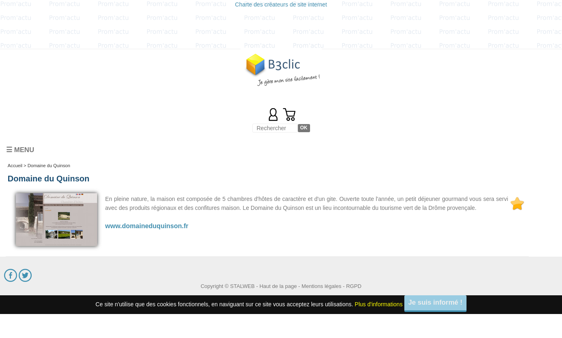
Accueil (15, 165)
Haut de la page (278, 286)
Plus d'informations (379, 304)
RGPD (354, 286)
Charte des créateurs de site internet (281, 4)
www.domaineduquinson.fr (147, 225)
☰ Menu (20, 150)
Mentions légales (321, 286)
